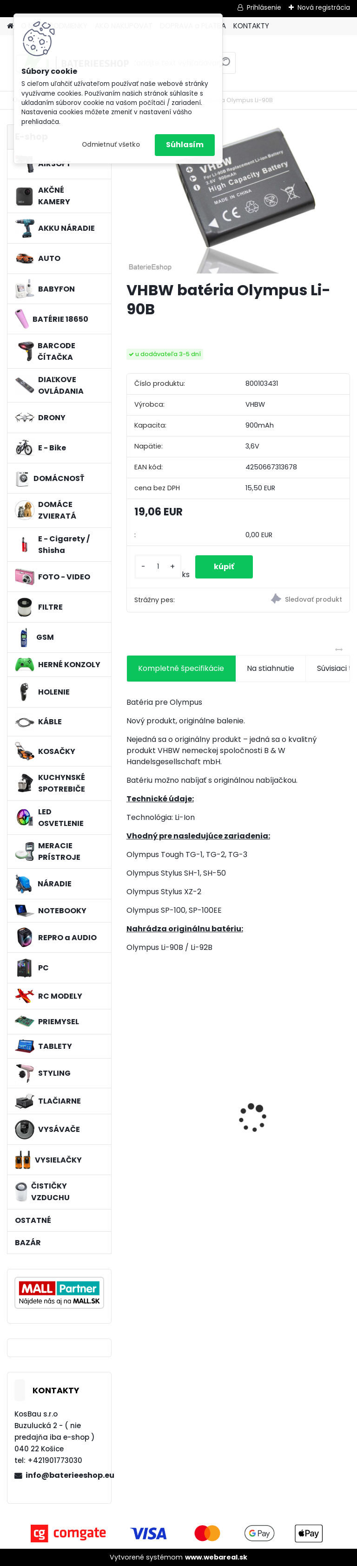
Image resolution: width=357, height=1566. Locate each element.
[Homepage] (10, 26)
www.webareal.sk (216, 1557)
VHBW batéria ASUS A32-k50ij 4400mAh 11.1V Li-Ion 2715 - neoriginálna (294, 1101)
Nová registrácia (324, 7)
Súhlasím (185, 144)
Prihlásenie (264, 7)
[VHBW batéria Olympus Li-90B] (238, 198)
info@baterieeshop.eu (65, 1475)
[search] (224, 66)
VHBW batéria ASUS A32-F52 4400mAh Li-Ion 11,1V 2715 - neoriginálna (178, 1101)
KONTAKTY (251, 26)
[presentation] (131, 1101)
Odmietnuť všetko (111, 144)
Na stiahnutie (270, 668)
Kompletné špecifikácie (181, 668)
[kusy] (158, 567)
